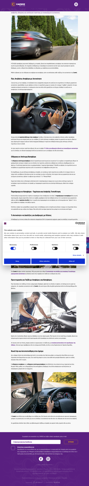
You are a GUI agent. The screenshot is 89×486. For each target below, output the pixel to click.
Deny (17, 261)
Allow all (72, 261)
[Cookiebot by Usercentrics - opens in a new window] (77, 223)
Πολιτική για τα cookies (55, 478)
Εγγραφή (64, 478)
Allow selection (44, 261)
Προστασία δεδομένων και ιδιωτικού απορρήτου (35, 478)
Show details (77, 255)
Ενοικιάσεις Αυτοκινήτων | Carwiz (18, 4)
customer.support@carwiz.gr (61, 471)
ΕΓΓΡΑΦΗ (71, 442)
